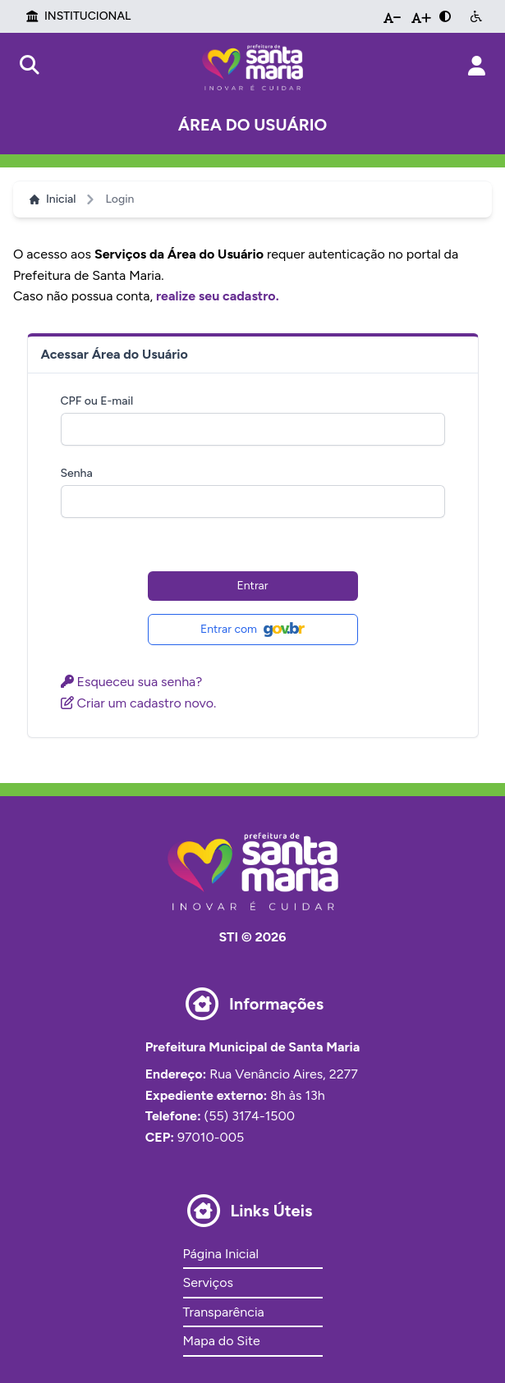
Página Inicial (221, 1254)
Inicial (53, 199)
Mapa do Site (221, 1341)
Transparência (223, 1312)
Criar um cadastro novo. (139, 703)
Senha (77, 473)
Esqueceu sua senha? (132, 681)
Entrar (253, 586)
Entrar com (252, 629)
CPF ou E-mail (97, 401)
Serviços (208, 1282)
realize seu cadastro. (217, 296)
